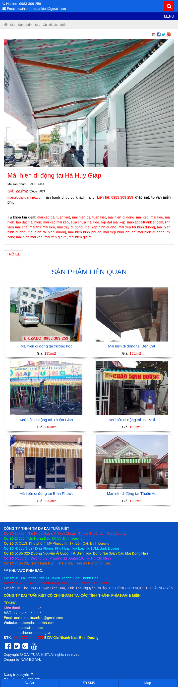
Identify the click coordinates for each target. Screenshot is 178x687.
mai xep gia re (56, 237)
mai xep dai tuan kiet (53, 217)
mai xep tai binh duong (137, 227)
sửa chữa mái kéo (85, 222)
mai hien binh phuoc (84, 232)
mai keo (157, 217)
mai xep (142, 217)
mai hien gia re (80, 237)
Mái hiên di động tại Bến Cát (131, 346)
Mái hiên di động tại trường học (46, 346)
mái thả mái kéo (42, 227)
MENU (169, 16)
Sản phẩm (25, 25)
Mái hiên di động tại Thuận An (131, 493)
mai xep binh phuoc (119, 232)
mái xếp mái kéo (56, 222)
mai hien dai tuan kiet (89, 217)
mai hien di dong (121, 217)
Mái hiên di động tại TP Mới (132, 420)
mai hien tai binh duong (47, 232)
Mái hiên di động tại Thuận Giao (46, 420)
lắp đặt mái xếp (113, 222)
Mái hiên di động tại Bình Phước (46, 493)
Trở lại (13, 254)
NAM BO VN (30, 659)
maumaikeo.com (30, 628)
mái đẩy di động (70, 227)
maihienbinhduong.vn (34, 633)
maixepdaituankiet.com (25, 197)
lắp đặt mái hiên (28, 222)
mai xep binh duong (100, 227)
